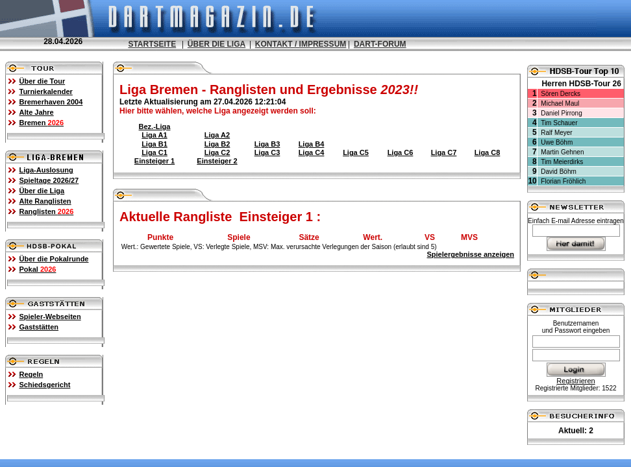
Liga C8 (488, 152)
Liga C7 (444, 152)
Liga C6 (401, 152)
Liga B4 (312, 144)
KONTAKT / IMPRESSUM (300, 44)
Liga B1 (154, 144)
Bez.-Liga (155, 126)
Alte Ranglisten (45, 201)
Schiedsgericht (45, 385)
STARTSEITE (152, 44)
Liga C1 (154, 152)
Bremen (41, 122)
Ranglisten (46, 211)
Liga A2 (217, 135)
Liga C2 (217, 152)
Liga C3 (267, 152)
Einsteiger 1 (154, 161)
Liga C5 (356, 152)
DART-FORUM (380, 44)
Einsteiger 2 (217, 161)
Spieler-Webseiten (50, 316)
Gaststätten (39, 327)
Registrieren (575, 381)
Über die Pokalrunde (54, 259)
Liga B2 (217, 144)
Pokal (37, 269)
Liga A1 (154, 135)
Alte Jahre (36, 112)
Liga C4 (312, 152)
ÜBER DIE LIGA (216, 44)
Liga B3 (267, 144)
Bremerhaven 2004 (51, 102)
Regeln (31, 374)
